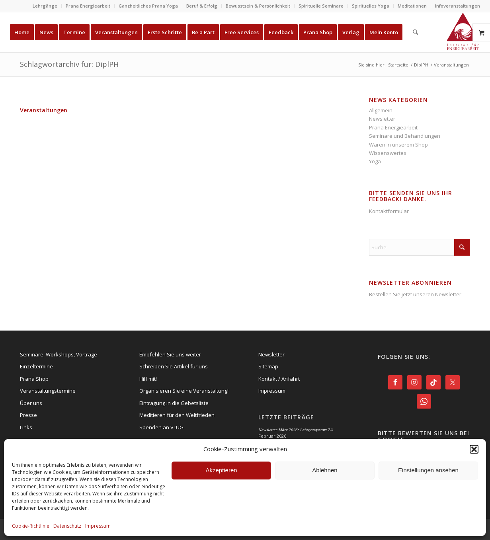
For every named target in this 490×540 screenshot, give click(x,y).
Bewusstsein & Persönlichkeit (258, 6)
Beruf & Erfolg (201, 6)
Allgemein (380, 110)
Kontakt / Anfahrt (279, 378)
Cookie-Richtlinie (30, 525)
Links (26, 427)
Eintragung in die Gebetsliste (174, 403)
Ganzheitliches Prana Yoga (148, 6)
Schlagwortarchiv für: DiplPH (69, 64)
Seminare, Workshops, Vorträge (58, 354)
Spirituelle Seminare (321, 6)
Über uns (31, 403)
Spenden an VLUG (161, 427)
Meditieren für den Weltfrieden (177, 415)
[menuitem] (45, 6)
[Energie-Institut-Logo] (463, 32)
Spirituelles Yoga (370, 6)
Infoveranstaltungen (457, 6)
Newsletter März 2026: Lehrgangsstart (292, 429)
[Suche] (415, 32)
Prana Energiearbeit (88, 6)
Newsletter (382, 118)
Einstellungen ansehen (428, 470)
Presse (28, 415)
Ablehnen (324, 470)
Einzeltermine (36, 366)
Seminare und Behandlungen (404, 135)
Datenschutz (67, 525)
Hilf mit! (148, 378)
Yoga (375, 161)
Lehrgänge (45, 6)
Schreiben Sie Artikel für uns (173, 366)
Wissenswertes (387, 153)
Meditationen (412, 6)
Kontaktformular (389, 211)
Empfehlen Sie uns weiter (170, 354)
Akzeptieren (221, 470)
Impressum (98, 525)
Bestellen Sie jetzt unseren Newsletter (415, 294)
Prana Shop (34, 378)
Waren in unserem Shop (398, 144)
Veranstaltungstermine (48, 390)
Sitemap (268, 366)
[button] (474, 449)
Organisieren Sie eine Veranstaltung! (183, 390)
